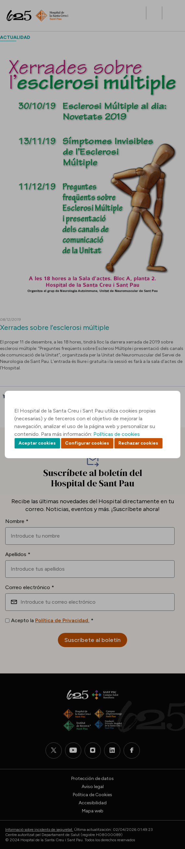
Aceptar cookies (37, 443)
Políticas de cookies (116, 434)
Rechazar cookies (138, 443)
